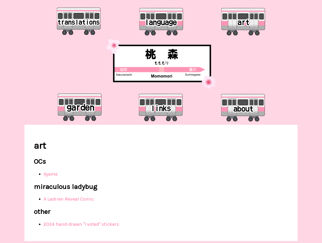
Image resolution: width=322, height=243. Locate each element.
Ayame (51, 174)
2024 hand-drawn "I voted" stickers (81, 224)
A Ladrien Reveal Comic (69, 199)
